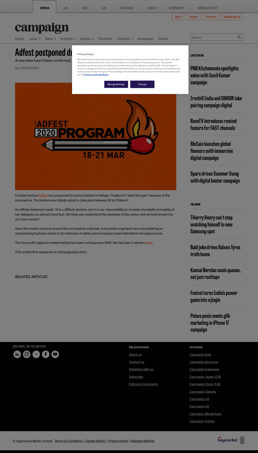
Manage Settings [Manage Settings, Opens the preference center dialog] (116, 84)
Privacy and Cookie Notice (96, 74)
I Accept (142, 84)
